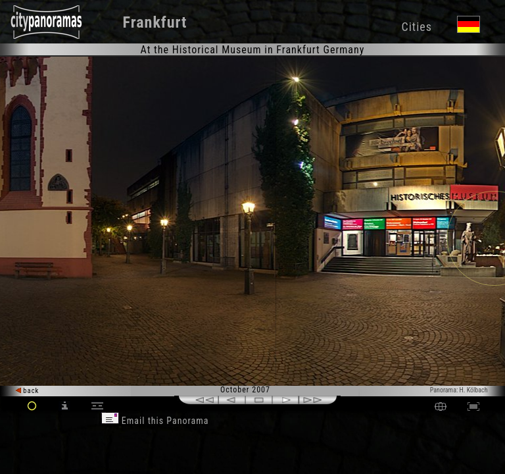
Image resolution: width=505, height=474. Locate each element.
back (27, 390)
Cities (416, 27)
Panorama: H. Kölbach (459, 390)
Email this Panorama (155, 420)
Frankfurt (155, 22)
